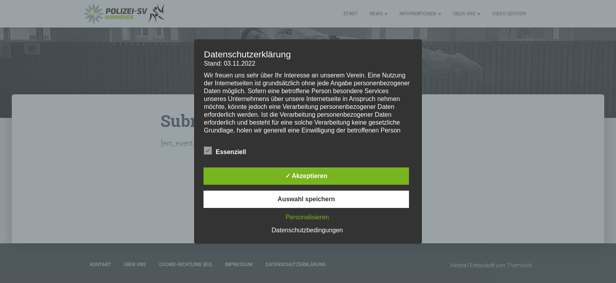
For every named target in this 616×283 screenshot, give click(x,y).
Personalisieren (307, 217)
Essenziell (225, 151)
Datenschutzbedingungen (307, 230)
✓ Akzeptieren (306, 176)
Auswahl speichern (306, 199)
